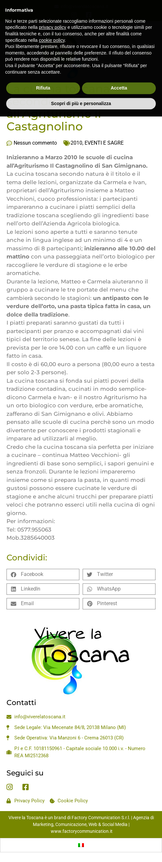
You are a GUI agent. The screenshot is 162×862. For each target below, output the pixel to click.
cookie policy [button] (52, 28)
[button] (43, 574)
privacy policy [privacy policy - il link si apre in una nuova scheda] (52, 15)
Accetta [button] (119, 76)
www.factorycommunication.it (82, 831)
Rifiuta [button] (43, 76)
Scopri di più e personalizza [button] (81, 91)
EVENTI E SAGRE (104, 143)
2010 (76, 143)
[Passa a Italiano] (81, 845)
